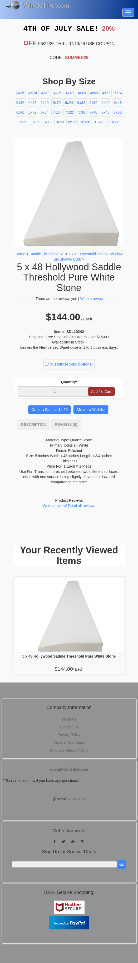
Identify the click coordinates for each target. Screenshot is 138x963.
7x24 (57, 112)
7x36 (81, 112)
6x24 (69, 102)
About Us (69, 719)
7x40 (93, 112)
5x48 (32, 102)
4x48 (82, 93)
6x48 (118, 102)
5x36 (20, 102)
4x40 (69, 93)
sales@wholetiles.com (69, 769)
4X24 (32, 93)
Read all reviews (81, 505)
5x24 (118, 93)
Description (33, 424)
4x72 (106, 93)
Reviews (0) (66, 424)
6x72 (32, 112)
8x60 (60, 122)
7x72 (23, 122)
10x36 (85, 122)
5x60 (44, 102)
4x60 (94, 93)
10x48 (100, 122)
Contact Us (69, 727)
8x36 (36, 122)
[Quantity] (55, 391)
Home (20, 254)
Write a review (91, 298)
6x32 (81, 102)
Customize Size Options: (69, 364)
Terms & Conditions (69, 742)
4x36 (57, 93)
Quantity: (69, 382)
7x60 (118, 112)
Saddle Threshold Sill (46, 254)
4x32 (45, 93)
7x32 (69, 112)
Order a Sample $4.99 (49, 409)
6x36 (93, 102)
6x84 (44, 112)
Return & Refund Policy (69, 750)
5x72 (57, 102)
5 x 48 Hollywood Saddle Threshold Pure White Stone (69, 656)
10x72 (114, 122)
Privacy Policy (68, 734)
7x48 (106, 112)
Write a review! (55, 505)
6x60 (20, 112)
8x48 (48, 122)
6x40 (106, 102)
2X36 (20, 93)
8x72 (72, 122)
